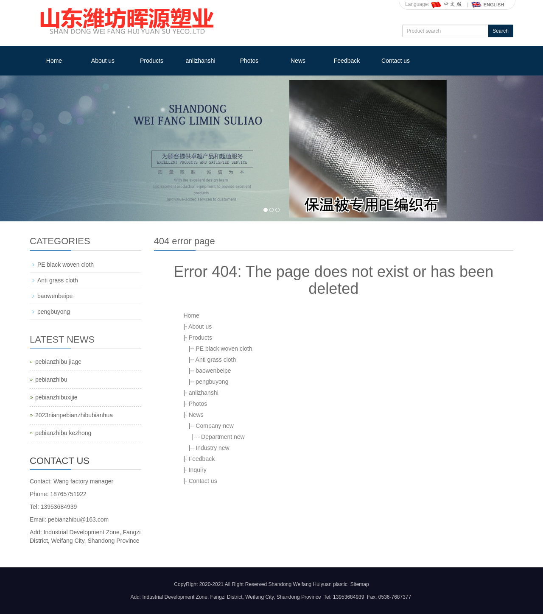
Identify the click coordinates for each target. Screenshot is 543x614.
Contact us (395, 60)
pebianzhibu (51, 379)
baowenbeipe (213, 370)
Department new (223, 436)
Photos (249, 60)
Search (501, 31)
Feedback (347, 60)
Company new (215, 425)
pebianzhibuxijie (56, 397)
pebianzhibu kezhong (63, 433)
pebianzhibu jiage (58, 361)
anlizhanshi (200, 60)
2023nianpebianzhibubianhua (74, 415)
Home (54, 60)
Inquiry (198, 469)
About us (103, 60)
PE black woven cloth (224, 348)
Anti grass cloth (216, 359)
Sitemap (359, 584)
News (298, 60)
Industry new (212, 447)
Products (151, 60)
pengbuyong (212, 381)
